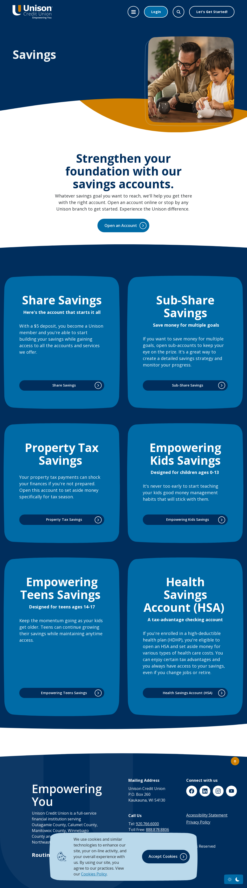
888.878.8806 (157, 829)
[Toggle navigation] (133, 12)
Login (156, 11)
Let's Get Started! (211, 11)
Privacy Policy (198, 822)
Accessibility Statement (206, 815)
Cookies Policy (94, 874)
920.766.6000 (147, 823)
